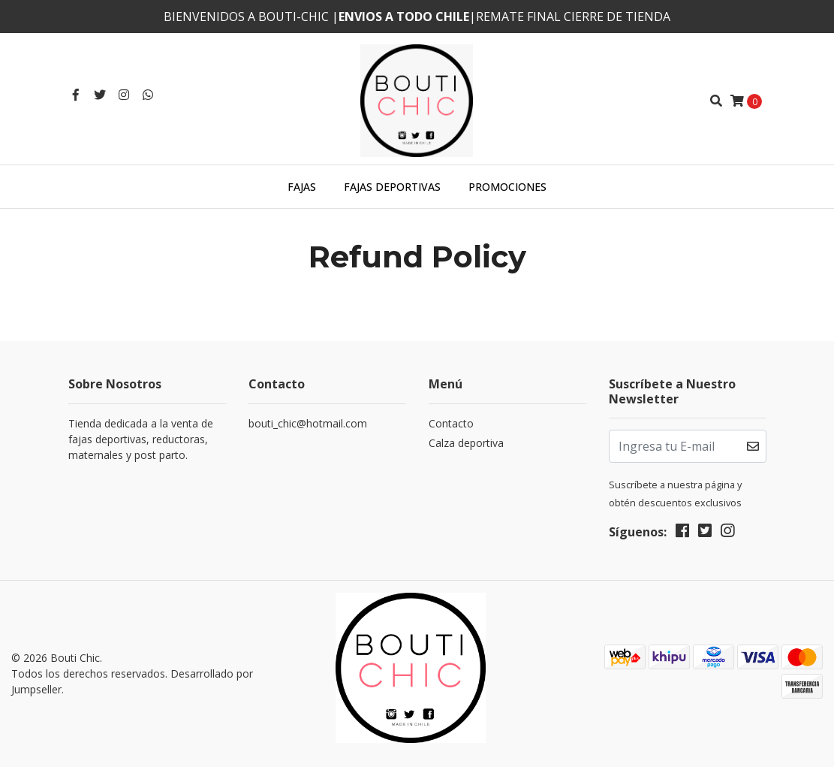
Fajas (302, 187)
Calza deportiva (466, 443)
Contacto (451, 423)
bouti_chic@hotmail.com (307, 423)
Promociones (507, 187)
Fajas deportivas (392, 187)
